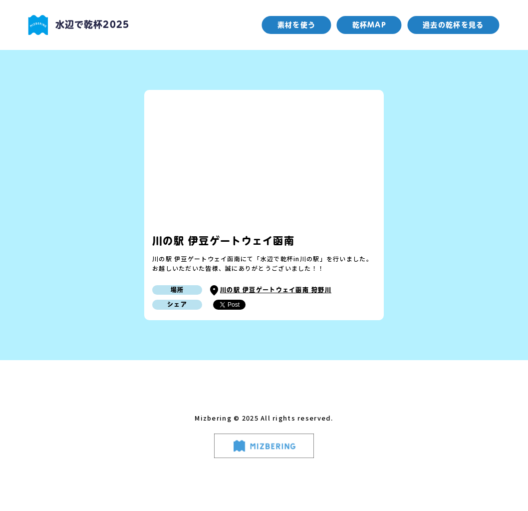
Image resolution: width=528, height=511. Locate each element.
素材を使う (296, 24)
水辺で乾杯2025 (78, 25)
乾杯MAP (369, 24)
